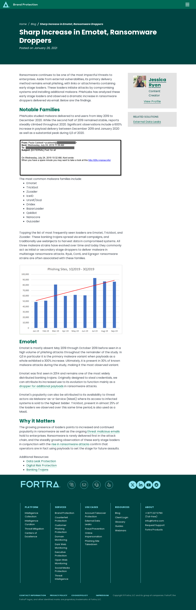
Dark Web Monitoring (61, 546)
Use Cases (91, 507)
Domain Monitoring (61, 538)
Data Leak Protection (41, 461)
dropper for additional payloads (41, 386)
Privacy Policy (58, 595)
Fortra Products (154, 529)
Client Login (121, 517)
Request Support (154, 525)
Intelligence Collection (31, 514)
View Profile (152, 101)
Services (60, 507)
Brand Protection (64, 513)
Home (23, 24)
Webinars (120, 530)
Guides (119, 526)
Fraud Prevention (94, 528)
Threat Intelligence (61, 577)
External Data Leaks (147, 122)
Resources (122, 507)
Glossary (120, 522)
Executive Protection (61, 553)
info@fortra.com (154, 520)
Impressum (102, 595)
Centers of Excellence (31, 534)
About (149, 507)
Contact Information (32, 595)
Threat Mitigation (34, 528)
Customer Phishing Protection (61, 529)
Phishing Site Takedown (92, 542)
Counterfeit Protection (61, 519)
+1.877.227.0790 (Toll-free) (154, 514)
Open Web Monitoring (61, 561)
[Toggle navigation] (188, 4)
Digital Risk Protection (41, 465)
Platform (31, 507)
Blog (33, 24)
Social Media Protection (62, 569)
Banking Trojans (37, 470)
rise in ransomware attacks (70, 444)
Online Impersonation (93, 534)
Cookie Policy (79, 595)
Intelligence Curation (31, 522)
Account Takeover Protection (95, 514)
